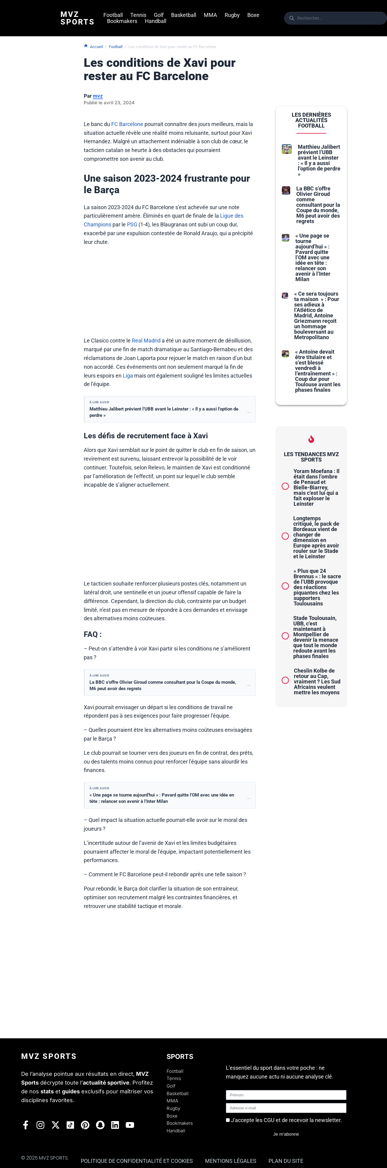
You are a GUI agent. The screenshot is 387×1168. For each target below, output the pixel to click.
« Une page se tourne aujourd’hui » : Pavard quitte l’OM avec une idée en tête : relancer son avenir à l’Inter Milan (312, 257)
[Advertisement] (170, 294)
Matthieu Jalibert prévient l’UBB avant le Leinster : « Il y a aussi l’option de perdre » (319, 160)
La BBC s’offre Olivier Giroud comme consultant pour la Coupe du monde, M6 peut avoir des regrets (318, 204)
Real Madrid (146, 340)
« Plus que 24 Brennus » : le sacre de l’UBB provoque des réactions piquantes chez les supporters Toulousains (317, 587)
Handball (155, 21)
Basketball (183, 15)
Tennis (138, 15)
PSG (132, 224)
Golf (159, 15)
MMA (210, 15)
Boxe (253, 15)
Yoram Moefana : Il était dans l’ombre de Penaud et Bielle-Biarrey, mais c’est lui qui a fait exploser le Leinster (317, 487)
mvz (98, 96)
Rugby (232, 15)
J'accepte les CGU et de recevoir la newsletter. (286, 1120)
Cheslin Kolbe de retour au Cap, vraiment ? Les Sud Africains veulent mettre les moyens (317, 681)
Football (113, 15)
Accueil (93, 46)
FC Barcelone (127, 124)
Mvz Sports (77, 18)
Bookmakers (122, 21)
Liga (128, 375)
